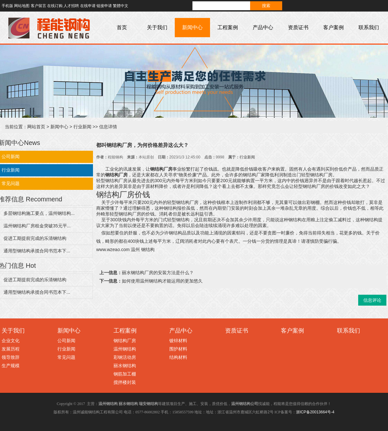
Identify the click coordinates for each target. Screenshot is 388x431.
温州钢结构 (125, 348)
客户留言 (38, 6)
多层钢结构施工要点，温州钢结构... (39, 213)
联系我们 (368, 27)
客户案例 (333, 27)
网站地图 (22, 6)
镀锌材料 (178, 340)
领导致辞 (11, 357)
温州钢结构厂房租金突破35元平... (37, 225)
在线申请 (88, 6)
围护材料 (178, 348)
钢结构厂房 (125, 340)
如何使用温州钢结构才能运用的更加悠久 (162, 280)
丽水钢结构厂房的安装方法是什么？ (158, 272)
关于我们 (157, 27)
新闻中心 (192, 27)
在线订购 (55, 6)
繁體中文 (120, 6)
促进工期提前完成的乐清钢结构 (35, 238)
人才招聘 (71, 6)
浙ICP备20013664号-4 (315, 412)
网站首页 (36, 126)
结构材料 (178, 357)
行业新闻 (82, 126)
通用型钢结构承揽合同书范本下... (37, 250)
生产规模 (11, 365)
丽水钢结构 (125, 365)
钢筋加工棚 (125, 373)
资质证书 (298, 27)
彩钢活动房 (125, 357)
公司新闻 (66, 340)
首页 (122, 27)
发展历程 (11, 348)
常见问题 (66, 357)
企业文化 (11, 340)
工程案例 (227, 27)
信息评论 (372, 300)
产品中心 (263, 27)
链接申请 (104, 6)
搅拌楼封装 (125, 382)
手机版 (7, 6)
